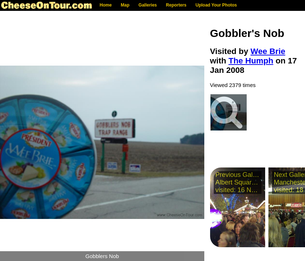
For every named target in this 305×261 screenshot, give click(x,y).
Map (125, 5)
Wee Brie (268, 51)
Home (106, 5)
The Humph (251, 60)
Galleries (147, 5)
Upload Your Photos (216, 5)
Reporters (176, 5)
